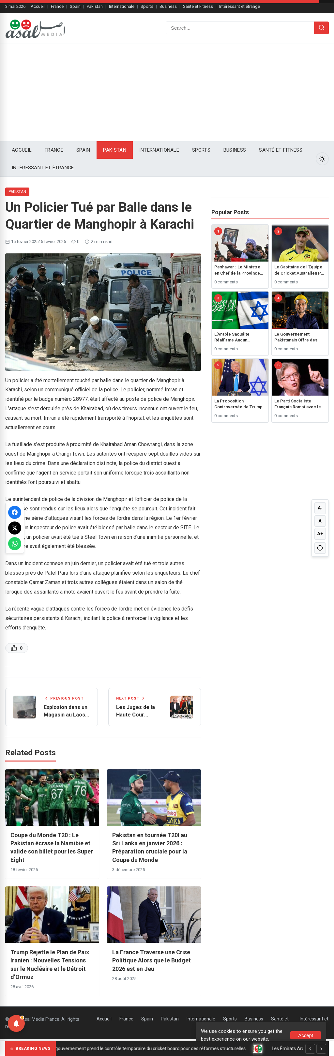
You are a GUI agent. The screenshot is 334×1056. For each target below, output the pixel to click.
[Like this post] (16, 648)
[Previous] (310, 1049)
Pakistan (95, 6)
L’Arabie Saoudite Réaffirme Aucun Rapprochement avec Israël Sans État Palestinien (235, 337)
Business (168, 6)
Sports (147, 6)
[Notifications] (16, 1023)
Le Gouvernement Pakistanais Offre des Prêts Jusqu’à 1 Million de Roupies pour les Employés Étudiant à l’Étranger (297, 337)
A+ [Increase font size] (320, 533)
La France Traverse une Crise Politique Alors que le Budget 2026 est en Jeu (151, 961)
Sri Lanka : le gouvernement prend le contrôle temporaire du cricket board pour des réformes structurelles (145, 1048)
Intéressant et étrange (239, 6)
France (57, 6)
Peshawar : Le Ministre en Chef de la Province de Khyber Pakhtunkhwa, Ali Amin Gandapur (238, 270)
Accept (305, 1035)
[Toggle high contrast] (320, 548)
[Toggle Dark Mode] (322, 158)
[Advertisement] (167, 92)
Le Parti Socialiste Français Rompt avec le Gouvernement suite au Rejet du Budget (297, 404)
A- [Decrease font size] (320, 507)
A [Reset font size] (320, 520)
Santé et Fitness (198, 6)
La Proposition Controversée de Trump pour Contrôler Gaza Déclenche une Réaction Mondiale (238, 404)
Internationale (121, 6)
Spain (75, 6)
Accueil (38, 6)
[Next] (321, 1049)
